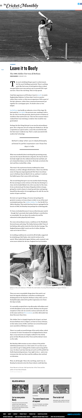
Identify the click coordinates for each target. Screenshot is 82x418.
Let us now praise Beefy (18, 398)
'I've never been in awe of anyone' (41, 400)
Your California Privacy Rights (22, 417)
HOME (4, 414)
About (9, 414)
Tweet (2, 69)
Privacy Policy (23, 414)
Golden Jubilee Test (32, 202)
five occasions (28, 313)
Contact (15, 414)
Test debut (22, 112)
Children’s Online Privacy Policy (40, 417)
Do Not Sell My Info (42, 414)
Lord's (40, 95)
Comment (13, 64)
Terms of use (32, 414)
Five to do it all (58, 397)
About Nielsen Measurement (58, 417)
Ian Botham (13, 110)
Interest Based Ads (8, 417)
